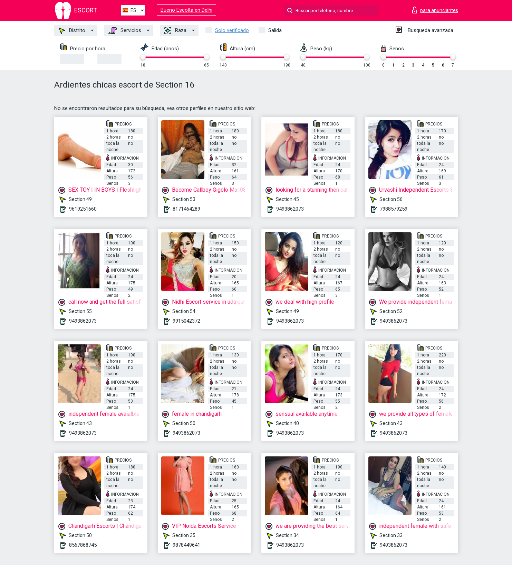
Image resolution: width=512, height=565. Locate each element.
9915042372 (186, 321)
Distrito (72, 30)
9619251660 (83, 209)
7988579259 (393, 209)
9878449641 (186, 545)
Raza (175, 30)
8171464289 (186, 209)
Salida (275, 30)
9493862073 (290, 209)
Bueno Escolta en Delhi (186, 10)
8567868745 (83, 545)
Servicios (124, 30)
